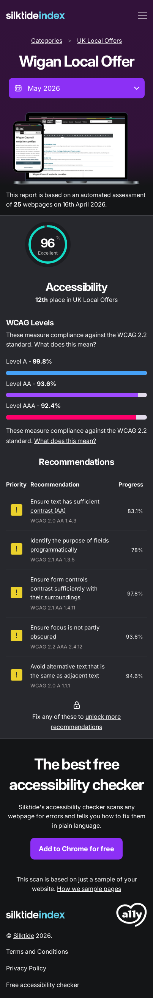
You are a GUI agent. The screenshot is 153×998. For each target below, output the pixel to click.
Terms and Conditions (37, 951)
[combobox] (77, 88)
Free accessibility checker (42, 985)
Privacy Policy (26, 968)
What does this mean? (65, 344)
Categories (46, 40)
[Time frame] (77, 88)
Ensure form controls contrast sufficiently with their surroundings (64, 588)
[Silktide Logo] (35, 915)
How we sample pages (89, 888)
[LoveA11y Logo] (131, 916)
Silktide (23, 935)
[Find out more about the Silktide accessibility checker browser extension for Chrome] (76, 807)
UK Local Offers (99, 40)
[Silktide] (35, 15)
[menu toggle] (142, 15)
